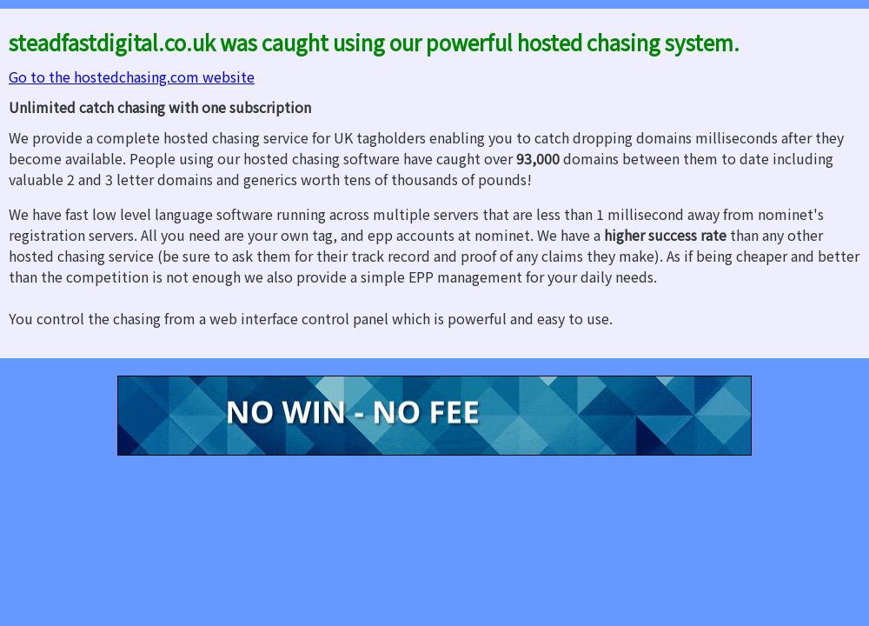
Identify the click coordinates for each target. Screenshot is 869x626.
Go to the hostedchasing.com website (132, 76)
